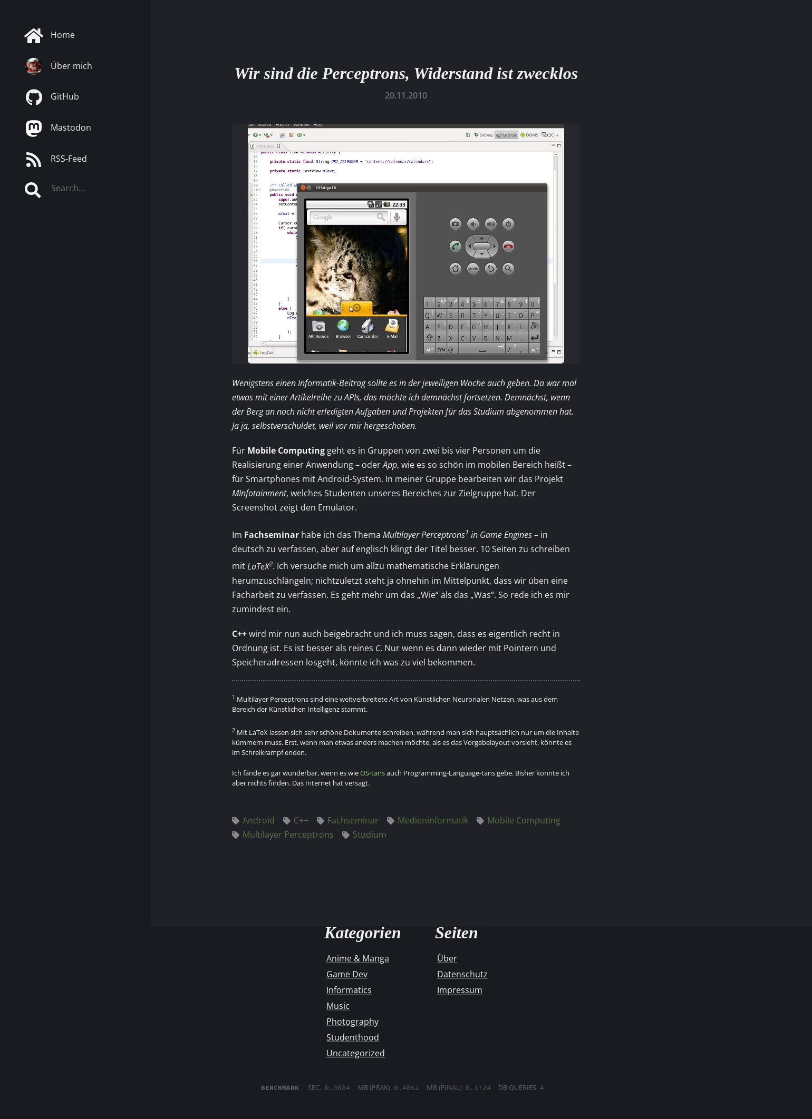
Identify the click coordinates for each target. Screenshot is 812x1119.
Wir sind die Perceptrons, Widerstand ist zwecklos (406, 73)
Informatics (349, 990)
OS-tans (372, 773)
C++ (295, 820)
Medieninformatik (427, 820)
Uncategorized (355, 1053)
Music (338, 1006)
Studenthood (352, 1037)
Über (447, 958)
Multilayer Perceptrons (283, 834)
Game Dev (347, 974)
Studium (364, 834)
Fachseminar (348, 820)
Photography (352, 1021)
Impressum (459, 990)
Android (253, 820)
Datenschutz (462, 974)
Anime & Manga (357, 958)
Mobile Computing (518, 820)
